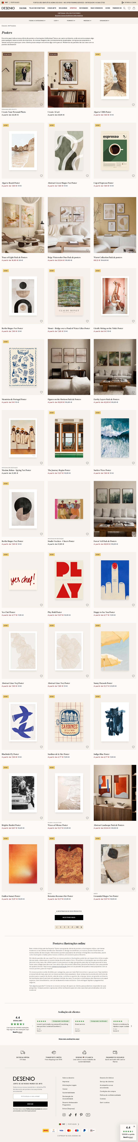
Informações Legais (70, 1085)
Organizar (104, 20)
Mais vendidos (97, 8)
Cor (56, 20)
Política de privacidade (33, 1109)
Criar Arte (51, 8)
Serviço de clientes (107, 1082)
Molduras (63, 8)
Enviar (30, 1104)
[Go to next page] (81, 927)
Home (107, 8)
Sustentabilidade (69, 1093)
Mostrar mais (69, 917)
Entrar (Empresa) (69, 1109)
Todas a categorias (37, 20)
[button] (128, 1132)
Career (65, 1089)
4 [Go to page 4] (72, 927)
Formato (71, 20)
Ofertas (73, 8)
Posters (23, 8)
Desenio (5, 26)
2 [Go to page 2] (64, 927)
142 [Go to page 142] (77, 927)
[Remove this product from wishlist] (41, 105)
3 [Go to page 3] (68, 927)
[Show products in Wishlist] (129, 8)
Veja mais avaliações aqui (69, 1039)
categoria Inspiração (59, 966)
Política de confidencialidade (110, 1095)
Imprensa (66, 1082)
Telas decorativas (37, 8)
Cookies (103, 1099)
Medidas (87, 20)
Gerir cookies (105, 1102)
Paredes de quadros (121, 8)
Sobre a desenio (68, 1078)
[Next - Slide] (131, 1026)
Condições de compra (108, 1091)
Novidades (83, 8)
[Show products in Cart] (134, 8)
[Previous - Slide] (32, 1026)
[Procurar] (124, 8)
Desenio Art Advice (107, 1078)
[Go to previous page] (57, 927)
